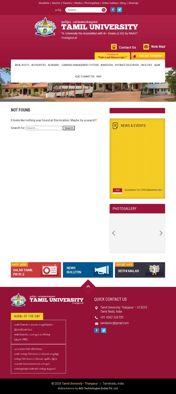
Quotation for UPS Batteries (140, 191)
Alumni (56, 3)
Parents (67, 3)
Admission (107, 65)
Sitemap (133, 3)
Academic (53, 65)
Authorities (38, 65)
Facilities (146, 65)
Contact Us (127, 47)
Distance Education (127, 65)
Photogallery (92, 3)
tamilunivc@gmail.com (114, 323)
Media (78, 3)
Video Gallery (110, 3)
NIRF (98, 76)
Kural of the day (27, 316)
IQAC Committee (84, 76)
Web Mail (158, 47)
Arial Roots (22, 65)
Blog (123, 3)
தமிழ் (58, 9)
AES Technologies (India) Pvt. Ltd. (98, 388)
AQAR (157, 65)
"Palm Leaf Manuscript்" (112, 56)
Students (44, 3)
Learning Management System (79, 65)
